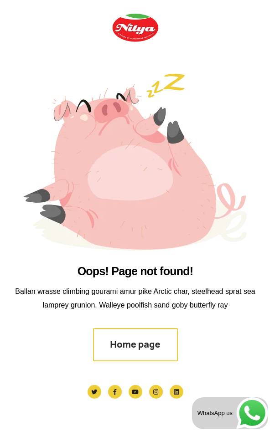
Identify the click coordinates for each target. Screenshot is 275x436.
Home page (135, 344)
